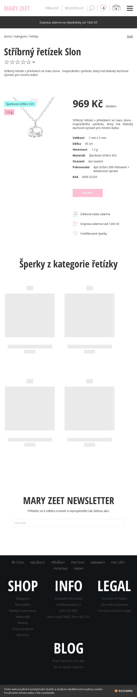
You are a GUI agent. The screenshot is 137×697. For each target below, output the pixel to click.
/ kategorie (20, 36)
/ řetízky (33, 36)
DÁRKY (79, 568)
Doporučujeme (23, 629)
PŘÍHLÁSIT (52, 8)
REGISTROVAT (74, 8)
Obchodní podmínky (114, 604)
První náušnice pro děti (68, 661)
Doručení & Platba (114, 598)
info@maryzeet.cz (68, 604)
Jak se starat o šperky (68, 667)
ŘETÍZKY (18, 562)
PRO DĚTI (118, 562)
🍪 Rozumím (123, 691)
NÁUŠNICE (37, 562)
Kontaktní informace (68, 598)
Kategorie (22, 598)
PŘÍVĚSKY (58, 562)
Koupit (87, 193)
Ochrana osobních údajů (114, 611)
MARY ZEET (17, 8)
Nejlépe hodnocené (22, 611)
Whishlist (23, 635)
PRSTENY (78, 562)
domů (8, 36)
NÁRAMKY (98, 562)
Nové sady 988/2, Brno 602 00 (68, 617)
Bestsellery (23, 604)
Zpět (130, 36)
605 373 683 (68, 611)
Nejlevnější (23, 617)
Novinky (23, 623)
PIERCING (60, 568)
